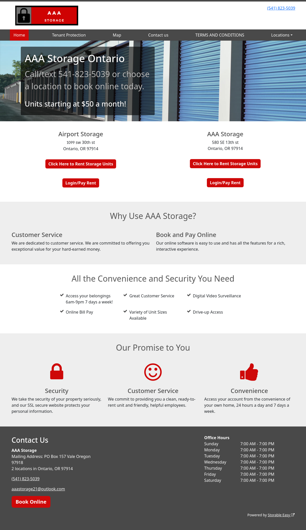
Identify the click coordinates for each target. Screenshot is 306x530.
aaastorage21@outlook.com (38, 489)
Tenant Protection (69, 35)
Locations (280, 35)
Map (117, 35)
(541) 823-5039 (281, 8)
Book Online (31, 501)
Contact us (158, 35)
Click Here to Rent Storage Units (80, 164)
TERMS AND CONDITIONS (219, 35)
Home (19, 35)
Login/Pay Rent (80, 183)
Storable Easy (281, 514)
